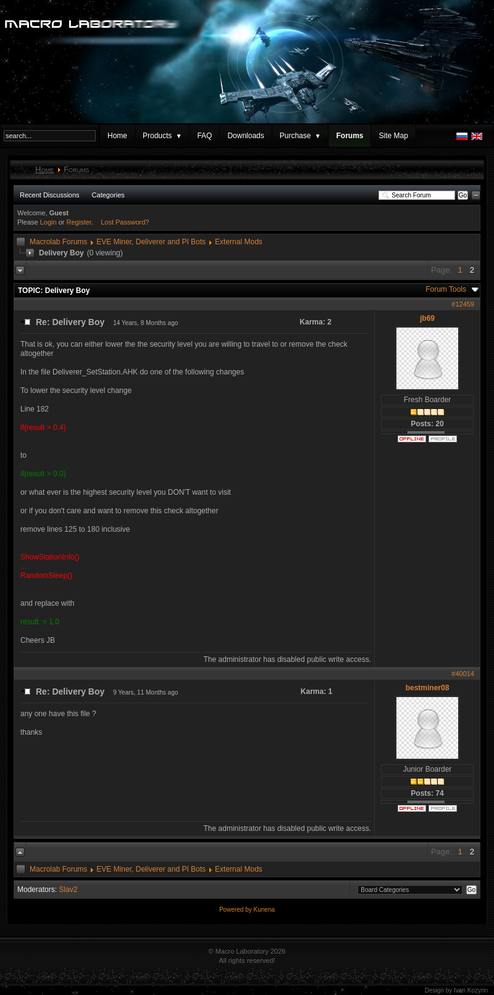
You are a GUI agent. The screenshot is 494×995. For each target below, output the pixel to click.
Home (117, 135)
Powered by (236, 909)
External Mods (238, 241)
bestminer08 (428, 687)
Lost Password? (125, 222)
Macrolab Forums (58, 241)
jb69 (427, 318)
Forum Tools (445, 289)
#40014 (462, 673)
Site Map (393, 135)
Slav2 (68, 889)
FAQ (204, 135)
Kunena (264, 909)
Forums (349, 135)
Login (48, 222)
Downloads (245, 135)
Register (79, 222)
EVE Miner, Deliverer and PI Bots (151, 241)
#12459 (462, 304)
